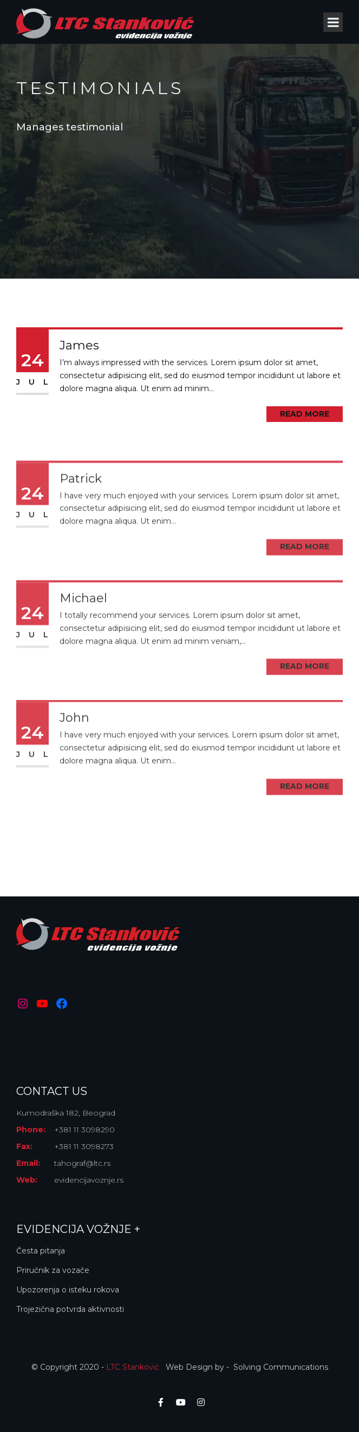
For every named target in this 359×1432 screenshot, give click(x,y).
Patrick (81, 507)
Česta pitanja (40, 1251)
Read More (304, 414)
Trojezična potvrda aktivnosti (70, 1309)
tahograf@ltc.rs (82, 1163)
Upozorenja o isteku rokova (67, 1290)
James (79, 345)
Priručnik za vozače (52, 1270)
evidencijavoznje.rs (88, 1180)
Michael (83, 627)
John (74, 747)
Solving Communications (280, 1367)
